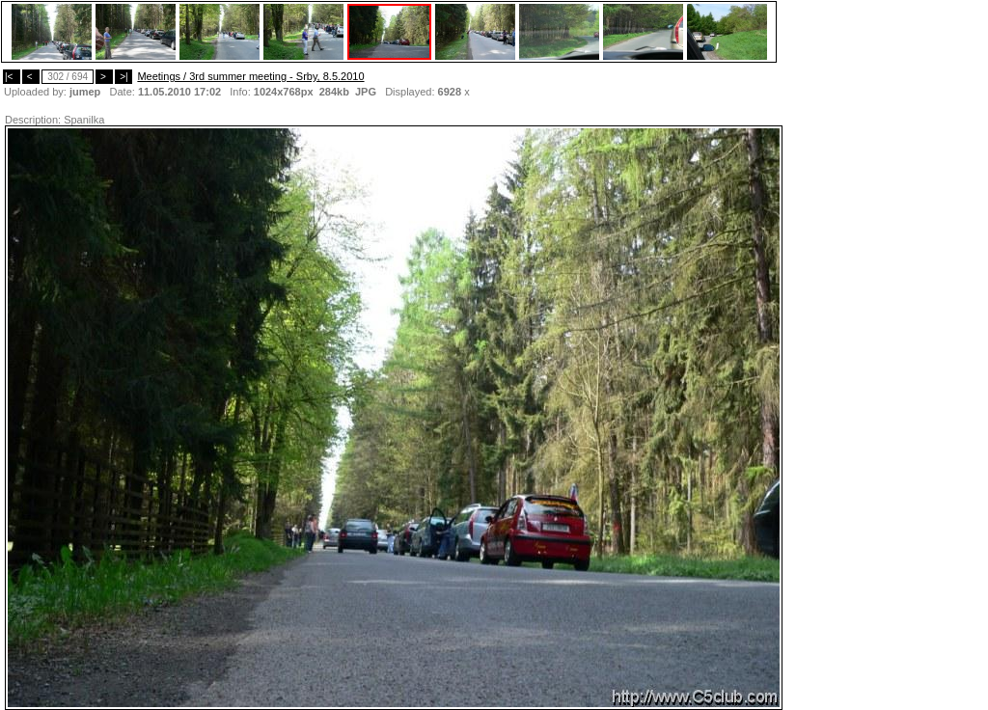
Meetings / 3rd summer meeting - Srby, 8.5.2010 (250, 76)
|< (11, 76)
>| (123, 76)
